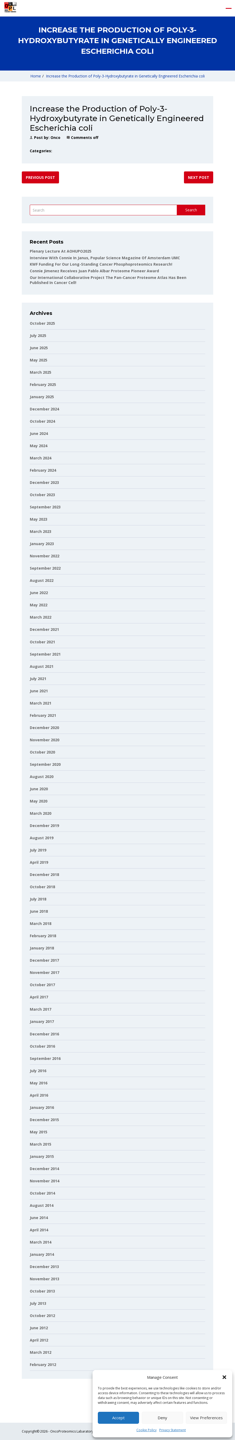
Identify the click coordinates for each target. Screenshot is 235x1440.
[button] (224, 1377)
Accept (118, 1417)
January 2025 (42, 396)
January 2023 (42, 543)
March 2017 (40, 1009)
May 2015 (38, 1131)
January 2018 (42, 948)
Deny (162, 1417)
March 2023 (40, 531)
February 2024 (43, 470)
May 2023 (38, 519)
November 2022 (44, 555)
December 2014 (44, 1168)
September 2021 (45, 654)
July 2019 (38, 850)
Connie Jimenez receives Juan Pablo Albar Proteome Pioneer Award (94, 270)
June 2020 (39, 788)
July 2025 (38, 335)
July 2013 (38, 1303)
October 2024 (42, 421)
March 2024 (40, 457)
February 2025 (43, 384)
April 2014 (39, 1229)
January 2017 (42, 1021)
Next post (198, 177)
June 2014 (39, 1217)
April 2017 (39, 996)
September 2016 (45, 1058)
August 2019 (41, 837)
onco (55, 137)
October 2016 (42, 1046)
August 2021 (41, 666)
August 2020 (41, 776)
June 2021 (39, 690)
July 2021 (38, 678)
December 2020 (44, 727)
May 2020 (38, 801)
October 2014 (42, 1193)
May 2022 (38, 604)
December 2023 (44, 482)
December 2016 (44, 1033)
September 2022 (45, 568)
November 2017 (44, 972)
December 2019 (44, 825)
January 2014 (42, 1254)
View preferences (206, 1417)
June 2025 (39, 347)
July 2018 (38, 899)
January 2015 (42, 1156)
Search (191, 209)
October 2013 (42, 1291)
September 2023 (45, 506)
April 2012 (39, 1340)
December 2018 (44, 874)
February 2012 (43, 1364)
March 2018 (40, 923)
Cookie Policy (146, 1430)
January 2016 (42, 1107)
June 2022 (39, 592)
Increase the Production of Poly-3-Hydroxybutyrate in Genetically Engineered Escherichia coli (125, 76)
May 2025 (38, 360)
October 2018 (42, 886)
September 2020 (45, 764)
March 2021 (40, 703)
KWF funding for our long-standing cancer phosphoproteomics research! (101, 264)
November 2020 (44, 739)
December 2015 (44, 1119)
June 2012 (39, 1327)
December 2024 (44, 409)
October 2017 (42, 984)
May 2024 (38, 445)
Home (35, 76)
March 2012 (40, 1352)
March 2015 (40, 1144)
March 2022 (40, 617)
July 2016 (38, 1070)
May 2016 (38, 1082)
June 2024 (39, 433)
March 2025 (40, 372)
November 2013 (44, 1278)
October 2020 (42, 752)
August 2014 (41, 1205)
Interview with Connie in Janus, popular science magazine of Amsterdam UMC (105, 257)
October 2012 (42, 1315)
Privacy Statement (172, 1430)
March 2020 (40, 813)
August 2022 (41, 580)
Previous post (40, 177)
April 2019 (39, 862)
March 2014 (40, 1242)
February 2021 (43, 715)
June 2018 (39, 911)
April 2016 (39, 1095)
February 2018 (43, 935)
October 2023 (42, 494)
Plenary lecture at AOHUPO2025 (60, 251)
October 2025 (42, 323)
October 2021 (42, 641)
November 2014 (44, 1180)
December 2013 (44, 1266)
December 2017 (44, 960)
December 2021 (44, 629)
